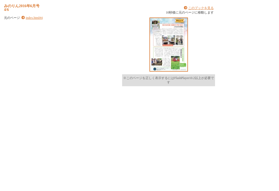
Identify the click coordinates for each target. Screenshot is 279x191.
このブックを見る (201, 8)
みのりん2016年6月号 (22, 6)
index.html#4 (34, 18)
